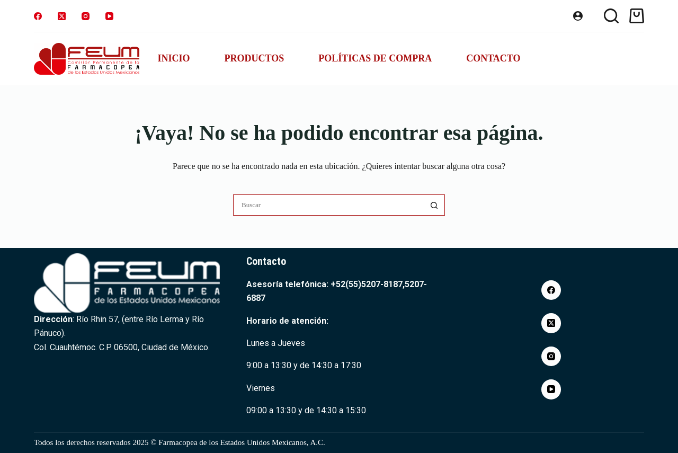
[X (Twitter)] (62, 16)
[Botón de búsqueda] (434, 205)
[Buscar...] (328, 205)
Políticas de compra (375, 58)
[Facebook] (38, 16)
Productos (254, 58)
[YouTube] (109, 16)
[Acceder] (578, 16)
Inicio (173, 58)
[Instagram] (86, 16)
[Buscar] (611, 15)
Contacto (493, 58)
